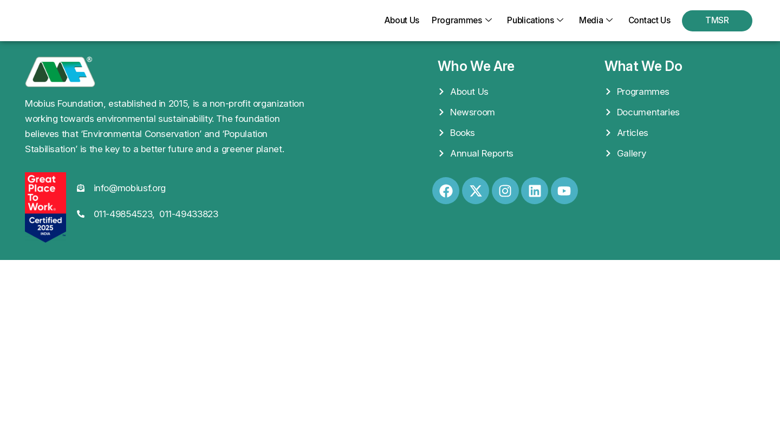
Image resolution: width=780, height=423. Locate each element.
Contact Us (648, 20)
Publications (532, 20)
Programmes (457, 20)
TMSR (717, 20)
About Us (396, 20)
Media (594, 20)
